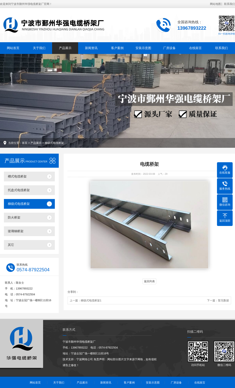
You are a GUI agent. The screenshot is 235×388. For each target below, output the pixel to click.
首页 (24, 142)
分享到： (73, 291)
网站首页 (13, 48)
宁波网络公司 (84, 359)
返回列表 (149, 281)
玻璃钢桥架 (16, 231)
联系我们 (229, 3)
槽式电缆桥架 (17, 176)
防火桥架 (14, 217)
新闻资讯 (91, 48)
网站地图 (215, 3)
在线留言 (195, 48)
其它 (11, 244)
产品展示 (65, 48)
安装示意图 (143, 48)
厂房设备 (169, 48)
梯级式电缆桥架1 (91, 300)
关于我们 (39, 48)
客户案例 (117, 48)
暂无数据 (223, 300)
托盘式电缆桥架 (19, 190)
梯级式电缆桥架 (54, 142)
